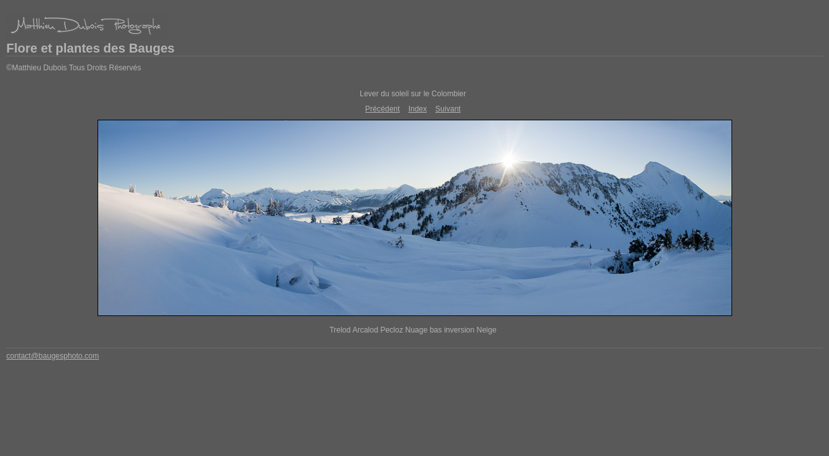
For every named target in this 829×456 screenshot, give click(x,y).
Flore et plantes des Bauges (90, 48)
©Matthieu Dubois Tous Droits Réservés (73, 67)
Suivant (447, 108)
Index (417, 108)
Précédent (382, 108)
